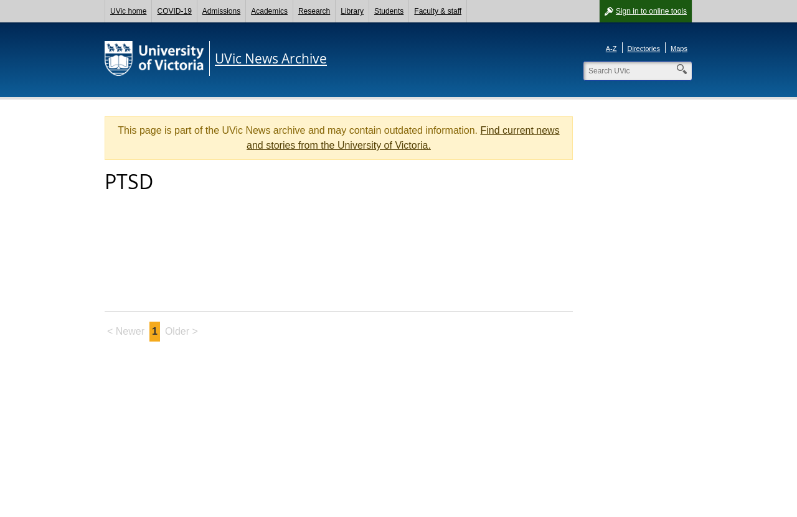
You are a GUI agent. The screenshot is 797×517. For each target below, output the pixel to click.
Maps (679, 48)
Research (314, 11)
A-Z (611, 48)
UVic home (128, 11)
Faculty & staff (437, 11)
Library (352, 11)
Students (388, 11)
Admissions (221, 11)
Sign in (651, 11)
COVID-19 (174, 11)
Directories (644, 48)
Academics (269, 11)
